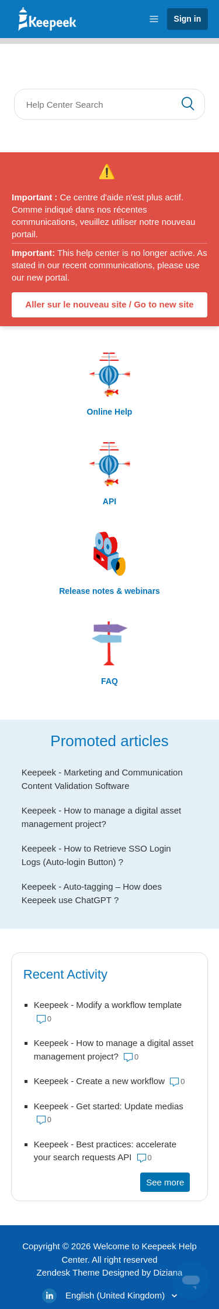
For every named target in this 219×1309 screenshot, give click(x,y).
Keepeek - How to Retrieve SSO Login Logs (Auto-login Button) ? (96, 855)
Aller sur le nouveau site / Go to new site (109, 304)
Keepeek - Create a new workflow (99, 1081)
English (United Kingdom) (116, 1295)
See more (168, 1181)
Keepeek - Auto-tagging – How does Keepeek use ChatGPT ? (92, 893)
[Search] (110, 104)
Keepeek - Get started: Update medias (108, 1106)
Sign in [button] (187, 18)
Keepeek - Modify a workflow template (108, 1005)
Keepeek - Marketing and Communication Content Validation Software (102, 779)
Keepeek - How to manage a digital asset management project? (102, 817)
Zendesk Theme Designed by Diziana (110, 1272)
